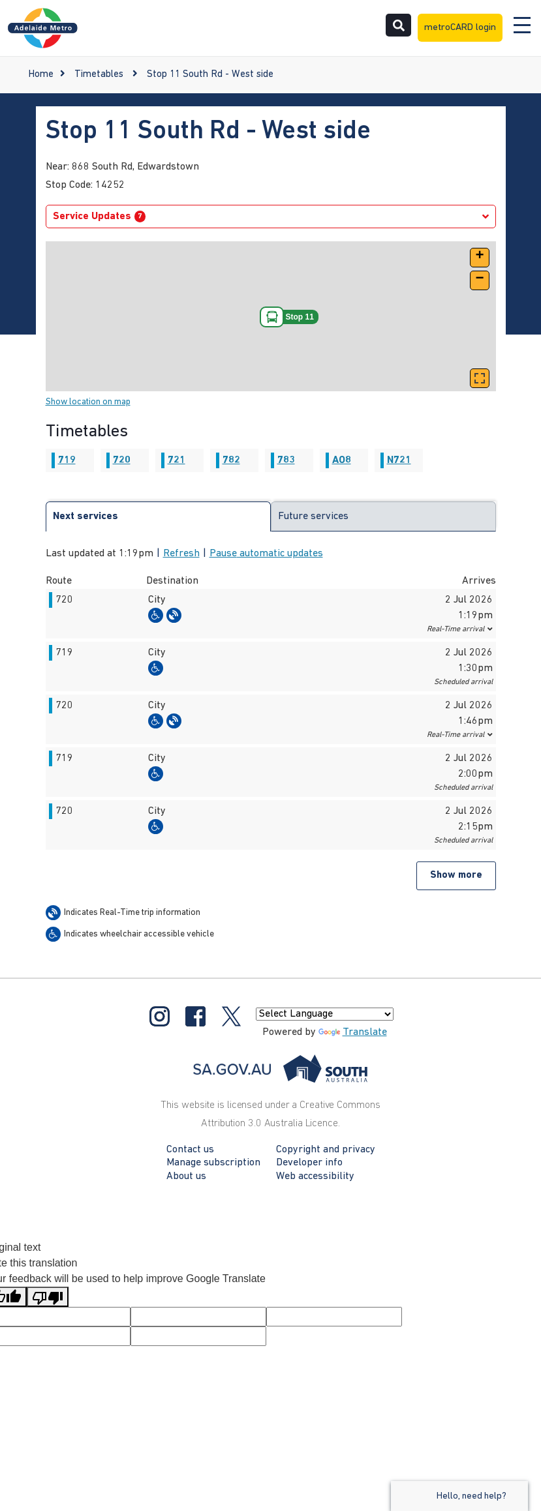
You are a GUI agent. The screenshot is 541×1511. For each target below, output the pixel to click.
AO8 (341, 460)
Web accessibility (315, 1176)
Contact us (190, 1149)
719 (67, 460)
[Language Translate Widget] (325, 1014)
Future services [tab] (313, 516)
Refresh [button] (181, 553)
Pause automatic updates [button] (266, 553)
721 (176, 460)
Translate (352, 1032)
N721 (399, 460)
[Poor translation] (48, 1297)
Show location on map (88, 402)
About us (186, 1176)
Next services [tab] (85, 516)
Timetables (98, 75)
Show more (456, 875)
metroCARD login (460, 28)
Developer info (309, 1163)
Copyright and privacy (325, 1149)
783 (286, 460)
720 (122, 460)
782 (231, 460)
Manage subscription (213, 1163)
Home (41, 75)
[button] (479, 257)
